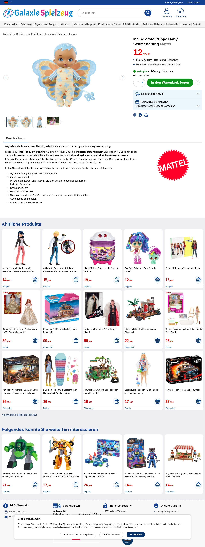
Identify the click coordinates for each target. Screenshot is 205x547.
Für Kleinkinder (131, 24)
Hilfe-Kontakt (193, 2)
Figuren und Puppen (46, 24)
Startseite (8, 34)
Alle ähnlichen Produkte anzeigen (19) (19, 415)
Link (135, 527)
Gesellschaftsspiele (85, 24)
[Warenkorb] (181, 13)
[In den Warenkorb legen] (170, 83)
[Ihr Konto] (167, 13)
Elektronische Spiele (109, 24)
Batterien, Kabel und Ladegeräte (160, 24)
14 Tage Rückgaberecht (168, 511)
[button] (167, 94)
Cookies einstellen (111, 534)
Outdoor (65, 24)
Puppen (73, 34)
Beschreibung (15, 138)
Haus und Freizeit (191, 24)
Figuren (5, 492)
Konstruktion (11, 24)
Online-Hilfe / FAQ (17, 512)
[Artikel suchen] (115, 13)
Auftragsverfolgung (174, 2)
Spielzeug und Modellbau (29, 34)
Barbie (5, 347)
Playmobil (47, 347)
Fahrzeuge (26, 24)
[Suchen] (147, 13)
